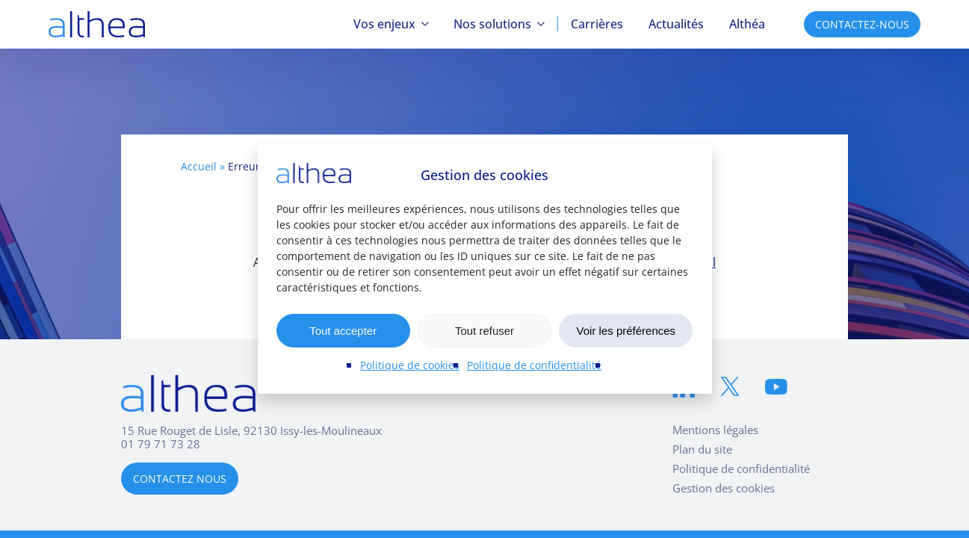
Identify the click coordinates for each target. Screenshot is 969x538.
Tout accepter (343, 330)
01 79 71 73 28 (160, 443)
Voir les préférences (626, 330)
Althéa (747, 24)
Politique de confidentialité (534, 365)
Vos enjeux (384, 23)
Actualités (676, 24)
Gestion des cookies (723, 487)
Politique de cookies (409, 365)
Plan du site (702, 449)
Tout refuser (484, 330)
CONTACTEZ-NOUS (862, 24)
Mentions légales (715, 429)
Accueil (199, 166)
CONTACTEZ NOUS (179, 478)
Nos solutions (492, 23)
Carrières (597, 24)
